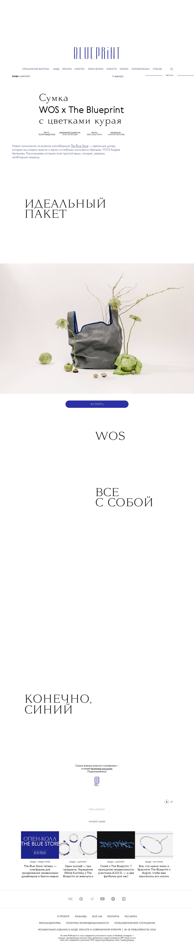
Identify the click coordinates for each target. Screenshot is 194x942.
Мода (15, 76)
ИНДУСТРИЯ (44, 862)
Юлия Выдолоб (47, 135)
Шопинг (25, 76)
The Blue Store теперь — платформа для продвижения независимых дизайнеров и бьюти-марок (40, 871)
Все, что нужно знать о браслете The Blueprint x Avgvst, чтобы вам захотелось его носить (154, 871)
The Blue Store (79, 146)
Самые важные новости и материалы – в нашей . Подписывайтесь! (97, 768)
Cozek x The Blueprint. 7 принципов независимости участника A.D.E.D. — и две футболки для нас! (116, 871)
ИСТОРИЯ (158, 862)
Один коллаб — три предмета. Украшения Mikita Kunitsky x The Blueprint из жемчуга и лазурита (78, 873)
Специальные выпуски (35, 69)
